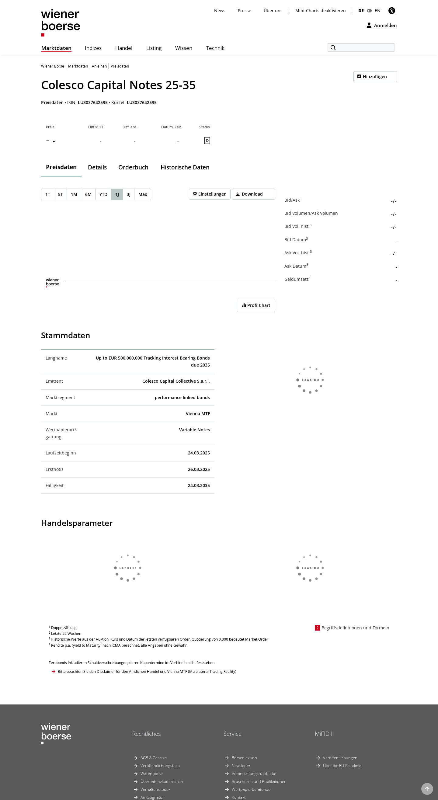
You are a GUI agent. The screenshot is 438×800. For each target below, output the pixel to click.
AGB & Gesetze (154, 757)
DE (361, 10)
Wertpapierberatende (251, 789)
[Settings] (210, 194)
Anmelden (382, 25)
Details (97, 167)
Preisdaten (61, 167)
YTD (103, 194)
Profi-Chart (256, 305)
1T (47, 194)
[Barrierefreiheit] (392, 10)
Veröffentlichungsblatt (160, 765)
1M (74, 194)
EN (378, 10)
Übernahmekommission (162, 781)
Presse (244, 10)
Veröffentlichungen (340, 757)
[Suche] (361, 47)
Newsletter (241, 765)
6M (88, 194)
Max (142, 194)
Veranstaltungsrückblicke (254, 773)
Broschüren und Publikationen (259, 781)
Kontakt (238, 797)
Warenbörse (152, 773)
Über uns (273, 10)
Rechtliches (146, 734)
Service (233, 734)
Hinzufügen (375, 76)
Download (252, 194)
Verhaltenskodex (155, 789)
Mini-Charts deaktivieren (320, 11)
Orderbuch (133, 167)
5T (60, 194)
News (219, 10)
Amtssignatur (152, 797)
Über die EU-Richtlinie (342, 765)
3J (128, 194)
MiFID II (324, 734)
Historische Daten (185, 167)
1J (117, 194)
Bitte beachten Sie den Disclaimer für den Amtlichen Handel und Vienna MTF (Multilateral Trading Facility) (147, 671)
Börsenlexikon (244, 757)
